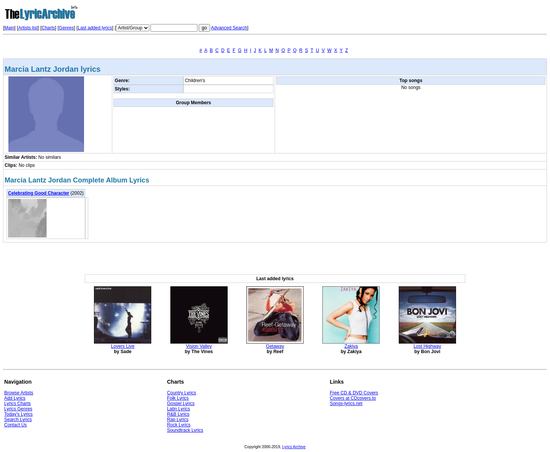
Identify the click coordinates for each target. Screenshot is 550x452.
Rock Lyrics (179, 425)
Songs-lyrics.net (346, 403)
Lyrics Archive (294, 447)
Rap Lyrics (177, 419)
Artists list (27, 28)
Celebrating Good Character (38, 193)
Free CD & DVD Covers (354, 393)
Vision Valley (199, 346)
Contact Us (15, 425)
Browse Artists (18, 393)
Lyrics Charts (17, 403)
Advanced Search (229, 28)
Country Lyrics (181, 393)
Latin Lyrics (178, 409)
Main (9, 28)
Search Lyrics (18, 419)
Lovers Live (122, 346)
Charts (48, 28)
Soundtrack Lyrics (185, 430)
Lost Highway (427, 346)
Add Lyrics (15, 398)
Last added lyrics (95, 28)
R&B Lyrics (178, 414)
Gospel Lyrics (180, 403)
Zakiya (351, 346)
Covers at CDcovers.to (353, 398)
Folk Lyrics (178, 398)
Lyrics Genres (18, 409)
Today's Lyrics (18, 414)
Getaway (275, 346)
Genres (66, 28)
